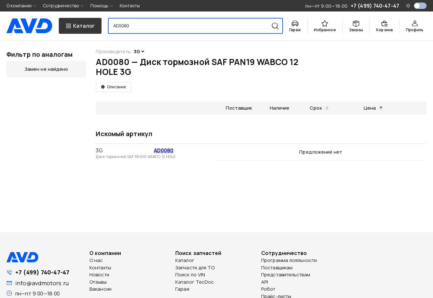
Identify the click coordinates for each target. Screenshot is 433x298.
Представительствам (285, 274)
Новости (99, 274)
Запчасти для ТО (195, 267)
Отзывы (98, 282)
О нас (96, 260)
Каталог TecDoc (194, 282)
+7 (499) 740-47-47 (42, 272)
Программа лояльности (289, 260)
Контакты (130, 6)
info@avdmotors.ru (42, 283)
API (264, 282)
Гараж (182, 289)
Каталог (184, 260)
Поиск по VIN (190, 274)
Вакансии (100, 289)
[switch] (420, 6)
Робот (268, 289)
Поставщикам (276, 267)
